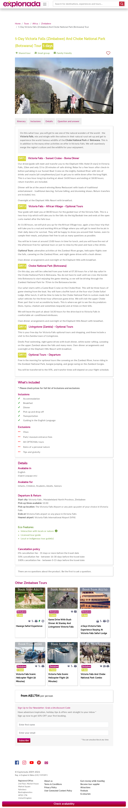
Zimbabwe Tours (35, 583)
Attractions (85, 787)
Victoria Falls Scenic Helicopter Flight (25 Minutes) (58, 678)
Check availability (64, 804)
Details (49, 121)
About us (48, 781)
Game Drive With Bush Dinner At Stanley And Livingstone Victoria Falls (61, 623)
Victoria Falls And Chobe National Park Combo (93, 676)
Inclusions (35, 121)
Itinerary (21, 121)
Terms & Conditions (53, 784)
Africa (35, 23)
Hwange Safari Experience (29, 626)
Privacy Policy (50, 787)
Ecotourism (85, 794)
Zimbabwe (46, 23)
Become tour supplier (90, 784)
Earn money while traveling (92, 781)
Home (18, 23)
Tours (26, 23)
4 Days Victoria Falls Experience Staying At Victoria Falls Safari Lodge (94, 630)
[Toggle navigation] (45, 4)
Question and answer (68, 121)
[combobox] (55, 3)
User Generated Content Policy (58, 790)
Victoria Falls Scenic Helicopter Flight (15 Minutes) (26, 678)
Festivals (84, 790)
